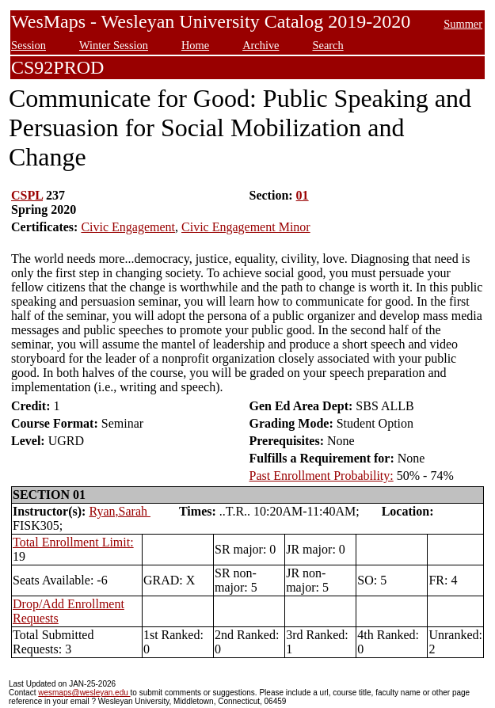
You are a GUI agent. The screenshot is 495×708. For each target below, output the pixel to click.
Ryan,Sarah (119, 511)
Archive (260, 45)
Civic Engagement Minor (245, 227)
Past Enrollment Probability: (321, 475)
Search (327, 45)
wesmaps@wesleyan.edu (84, 692)
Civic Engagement (128, 227)
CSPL (27, 195)
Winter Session (113, 45)
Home (195, 45)
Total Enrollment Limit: (73, 542)
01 (302, 195)
